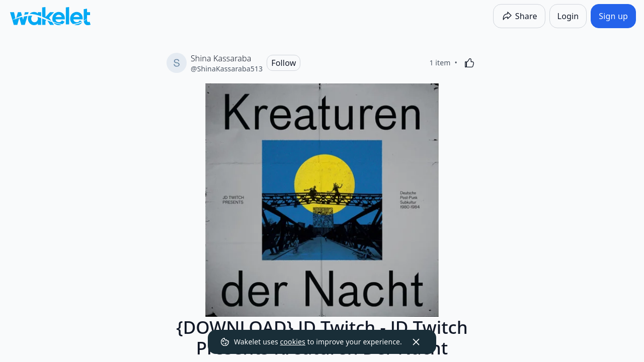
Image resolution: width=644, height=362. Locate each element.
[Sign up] (613, 16)
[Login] (568, 16)
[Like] (469, 63)
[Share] (519, 16)
